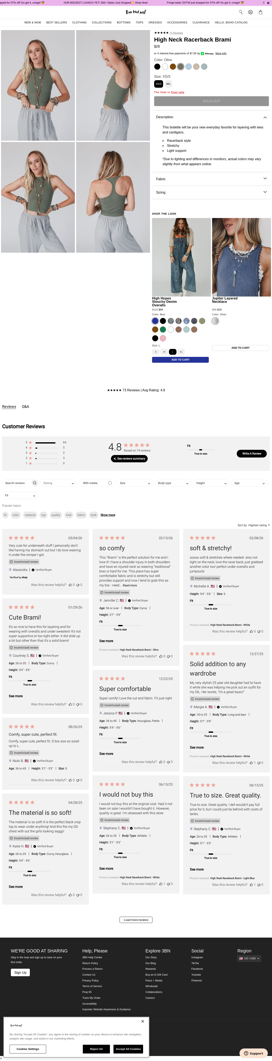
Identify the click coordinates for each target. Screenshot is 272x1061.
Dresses (155, 22)
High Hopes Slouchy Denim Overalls (164, 302)
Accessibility (89, 1003)
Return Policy (90, 963)
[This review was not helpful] (77, 585)
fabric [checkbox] (81, 515)
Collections (102, 22)
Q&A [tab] (25, 406)
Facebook (197, 968)
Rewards (150, 968)
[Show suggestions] (249, 958)
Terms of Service (92, 986)
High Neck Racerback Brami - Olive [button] (139, 649)
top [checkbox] (43, 515)
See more (106, 641)
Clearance (201, 22)
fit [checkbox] (5, 515)
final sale (177, 92)
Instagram (197, 957)
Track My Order (91, 997)
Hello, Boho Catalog (231, 22)
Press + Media (153, 980)
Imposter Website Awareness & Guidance (106, 1009)
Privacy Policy (90, 980)
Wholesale (151, 986)
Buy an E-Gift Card (156, 974)
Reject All (96, 1049)
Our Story (151, 957)
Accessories (177, 22)
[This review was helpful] (70, 585)
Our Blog (150, 963)
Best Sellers (56, 22)
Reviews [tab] (9, 406)
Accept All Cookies (128, 1049)
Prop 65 (87, 992)
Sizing (211, 192)
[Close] (142, 1021)
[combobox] (59, 483)
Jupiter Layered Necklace (225, 300)
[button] (45, 443)
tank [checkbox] (94, 515)
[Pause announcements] (268, 3)
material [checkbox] (30, 515)
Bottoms (124, 22)
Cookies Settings (28, 1049)
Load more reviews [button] (136, 920)
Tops (139, 22)
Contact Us (88, 974)
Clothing (79, 22)
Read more (130, 585)
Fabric (211, 179)
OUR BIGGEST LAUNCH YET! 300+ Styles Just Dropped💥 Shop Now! (113, 2)
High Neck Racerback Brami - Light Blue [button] (232, 878)
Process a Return (92, 968)
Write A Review (251, 453)
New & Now (32, 22)
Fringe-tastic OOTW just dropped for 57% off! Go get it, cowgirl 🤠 (212, 2)
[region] (76, 1037)
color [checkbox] (16, 515)
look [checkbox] (69, 515)
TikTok (195, 963)
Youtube (196, 974)
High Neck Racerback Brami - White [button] (230, 625)
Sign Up (20, 972)
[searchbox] (16, 482)
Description (211, 117)
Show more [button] (108, 515)
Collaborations (153, 992)
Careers (150, 997)
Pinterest (196, 980)
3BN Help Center (92, 957)
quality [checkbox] (56, 515)
